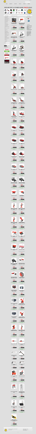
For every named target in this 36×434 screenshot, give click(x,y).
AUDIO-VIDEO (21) (6, 23)
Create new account (5, 46)
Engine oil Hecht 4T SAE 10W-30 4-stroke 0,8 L (29, 33)
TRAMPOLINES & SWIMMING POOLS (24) (7, 32)
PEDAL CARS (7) (6, 29)
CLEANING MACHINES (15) (7, 18)
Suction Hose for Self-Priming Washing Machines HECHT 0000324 (29, 27)
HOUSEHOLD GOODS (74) (7, 34)
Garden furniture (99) (6, 20)
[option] (18, 10)
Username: (5, 42)
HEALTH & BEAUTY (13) (7, 38)
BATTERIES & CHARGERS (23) (7, 27)
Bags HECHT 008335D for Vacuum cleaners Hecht (29, 32)
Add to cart (15, 93)
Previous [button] (4, 10)
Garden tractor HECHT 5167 (29, 25)
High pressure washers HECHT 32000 (29, 28)
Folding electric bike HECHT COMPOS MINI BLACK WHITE (29, 29)
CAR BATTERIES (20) (6, 24)
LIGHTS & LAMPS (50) (6, 35)
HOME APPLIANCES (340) (7, 37)
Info (12, 93)
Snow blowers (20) (6, 21)
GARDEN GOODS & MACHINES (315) (6, 17)
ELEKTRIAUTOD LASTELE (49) (7, 28)
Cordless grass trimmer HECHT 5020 (29, 34)
